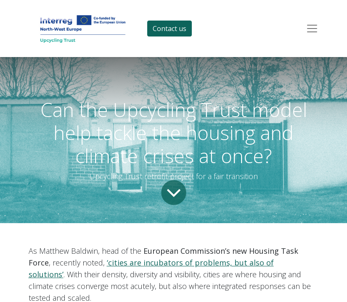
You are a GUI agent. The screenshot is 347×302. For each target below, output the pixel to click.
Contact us (169, 28)
